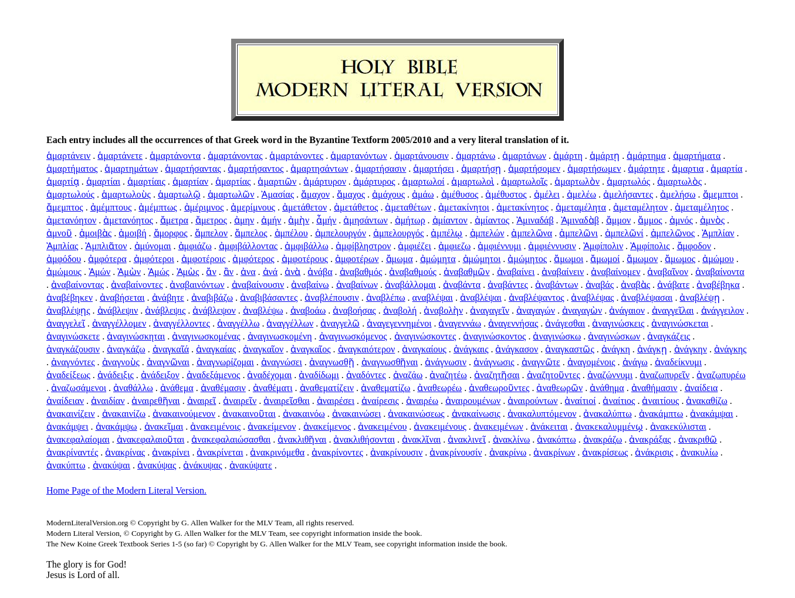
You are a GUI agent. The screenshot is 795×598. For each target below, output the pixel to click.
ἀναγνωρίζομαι (225, 362)
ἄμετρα (174, 220)
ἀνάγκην (690, 349)
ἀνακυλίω (699, 452)
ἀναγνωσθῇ (331, 362)
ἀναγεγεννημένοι (399, 323)
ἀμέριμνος (204, 207)
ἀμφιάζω (195, 246)
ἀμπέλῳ (446, 233)
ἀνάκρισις (654, 452)
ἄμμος (650, 220)
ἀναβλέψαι (481, 298)
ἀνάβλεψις (165, 310)
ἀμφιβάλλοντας (248, 246)
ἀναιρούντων (532, 401)
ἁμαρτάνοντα (175, 156)
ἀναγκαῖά (171, 349)
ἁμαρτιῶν (277, 181)
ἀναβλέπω (385, 298)
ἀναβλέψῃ (699, 298)
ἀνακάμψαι (711, 414)
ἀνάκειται (549, 426)
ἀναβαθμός (361, 272)
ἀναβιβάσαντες (268, 298)
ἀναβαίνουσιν (258, 285)
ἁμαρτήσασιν (380, 169)
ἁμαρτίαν (190, 181)
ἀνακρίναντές (72, 452)
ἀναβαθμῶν (467, 272)
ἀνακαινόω (304, 414)
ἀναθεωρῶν (559, 388)
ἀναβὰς (635, 285)
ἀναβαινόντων (197, 285)
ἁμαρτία (726, 169)
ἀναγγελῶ (340, 323)
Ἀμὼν (129, 272)
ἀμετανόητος (128, 220)
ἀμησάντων (365, 220)
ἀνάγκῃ (652, 349)
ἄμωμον (642, 259)
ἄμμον (618, 220)
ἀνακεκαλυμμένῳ (609, 426)
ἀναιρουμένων (472, 401)
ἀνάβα (319, 272)
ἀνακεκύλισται (678, 426)
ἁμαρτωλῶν (231, 194)
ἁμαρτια (687, 169)
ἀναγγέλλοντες (181, 323)
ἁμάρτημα (646, 156)
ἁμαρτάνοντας (235, 156)
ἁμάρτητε (646, 169)
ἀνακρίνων (554, 452)
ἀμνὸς (712, 220)
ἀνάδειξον (160, 375)
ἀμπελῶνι (578, 233)
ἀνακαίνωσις (476, 414)
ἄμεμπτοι (721, 194)
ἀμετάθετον (304, 207)
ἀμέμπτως (157, 207)
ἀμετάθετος (356, 207)
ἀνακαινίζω (124, 414)
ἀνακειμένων (498, 426)
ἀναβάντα (462, 285)
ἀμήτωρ (410, 220)
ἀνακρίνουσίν (455, 452)
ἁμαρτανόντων (358, 156)
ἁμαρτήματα (697, 156)
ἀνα (248, 272)
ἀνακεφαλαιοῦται (151, 439)
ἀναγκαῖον (263, 349)
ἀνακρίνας (125, 452)
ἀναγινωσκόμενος (353, 336)
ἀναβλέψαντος (536, 298)
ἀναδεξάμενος (214, 375)
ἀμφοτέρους (305, 259)
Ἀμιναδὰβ (580, 220)
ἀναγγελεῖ (65, 323)
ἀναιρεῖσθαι (286, 401)
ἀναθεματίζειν (327, 388)
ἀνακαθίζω (706, 401)
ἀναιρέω (422, 401)
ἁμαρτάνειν (68, 156)
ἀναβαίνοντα (720, 272)
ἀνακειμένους (440, 426)
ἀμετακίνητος (522, 207)
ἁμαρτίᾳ (62, 181)
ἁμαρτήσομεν (534, 169)
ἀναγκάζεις (668, 336)
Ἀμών (99, 272)
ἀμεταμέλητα (581, 207)
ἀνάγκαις (471, 349)
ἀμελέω (581, 194)
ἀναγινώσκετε (73, 336)
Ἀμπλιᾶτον (106, 246)
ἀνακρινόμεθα (277, 452)
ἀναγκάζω (126, 349)
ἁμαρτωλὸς (679, 181)
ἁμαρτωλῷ (179, 194)
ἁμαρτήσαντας (193, 169)
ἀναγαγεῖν (489, 310)
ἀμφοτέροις (203, 259)
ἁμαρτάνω (476, 156)
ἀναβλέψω (263, 310)
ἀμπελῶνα (531, 233)
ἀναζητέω (448, 375)
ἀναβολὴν (443, 310)
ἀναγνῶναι (168, 362)
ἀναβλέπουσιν (331, 298)
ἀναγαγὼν (582, 310)
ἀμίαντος (492, 220)
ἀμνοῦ (59, 233)
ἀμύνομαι (152, 246)
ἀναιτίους (660, 401)
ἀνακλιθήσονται (364, 439)
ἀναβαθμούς (413, 272)
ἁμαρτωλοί (423, 181)
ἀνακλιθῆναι (302, 439)
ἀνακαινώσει (356, 414)
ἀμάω (423, 194)
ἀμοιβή (132, 233)
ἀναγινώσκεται (679, 323)
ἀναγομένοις (591, 362)
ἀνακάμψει (67, 426)
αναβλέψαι (432, 298)
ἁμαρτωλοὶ (472, 181)
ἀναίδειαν (65, 401)
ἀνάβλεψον (213, 310)
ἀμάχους (388, 194)
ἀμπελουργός (398, 233)
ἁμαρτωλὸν (577, 181)
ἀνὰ (292, 272)
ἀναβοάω (308, 310)
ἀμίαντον (450, 220)
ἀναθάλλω (133, 388)
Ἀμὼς (188, 272)
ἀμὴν (298, 220)
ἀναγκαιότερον (366, 349)
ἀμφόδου (63, 259)
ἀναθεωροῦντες (499, 388)
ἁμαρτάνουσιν (421, 156)
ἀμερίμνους (253, 207)
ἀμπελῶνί (624, 233)
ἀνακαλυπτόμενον (542, 414)
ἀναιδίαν (107, 401)
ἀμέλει (547, 194)
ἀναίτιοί (580, 401)
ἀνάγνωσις (494, 362)
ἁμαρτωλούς (70, 194)
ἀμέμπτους (111, 207)
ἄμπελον (211, 233)
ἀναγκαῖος (310, 349)
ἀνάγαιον (627, 310)
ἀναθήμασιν (654, 388)
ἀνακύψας (156, 465)
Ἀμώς (158, 272)
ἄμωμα (399, 259)
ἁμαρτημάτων (131, 169)
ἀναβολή (400, 310)
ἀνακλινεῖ (467, 439)
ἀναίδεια (701, 388)
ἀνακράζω (603, 439)
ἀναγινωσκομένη (280, 336)
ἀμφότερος (253, 259)
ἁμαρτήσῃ (481, 169)
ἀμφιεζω (454, 246)
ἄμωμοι (568, 259)
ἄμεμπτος (64, 207)
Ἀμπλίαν (718, 233)
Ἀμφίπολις (649, 246)
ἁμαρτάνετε (120, 156)
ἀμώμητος (527, 259)
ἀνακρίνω (508, 452)
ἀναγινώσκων (614, 336)
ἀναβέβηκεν (69, 298)
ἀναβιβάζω (212, 298)
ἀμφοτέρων (357, 259)
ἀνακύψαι (111, 465)
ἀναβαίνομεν (615, 272)
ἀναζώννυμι (609, 375)
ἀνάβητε (168, 298)
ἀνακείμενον (272, 426)
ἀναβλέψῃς (68, 310)
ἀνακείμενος (327, 426)
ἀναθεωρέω (439, 388)
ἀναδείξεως (68, 375)
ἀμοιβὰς (95, 233)
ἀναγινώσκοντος (494, 336)
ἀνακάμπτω (661, 414)
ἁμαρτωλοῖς (524, 181)
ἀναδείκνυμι (678, 362)
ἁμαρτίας (233, 181)
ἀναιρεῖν (239, 401)
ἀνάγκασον (516, 349)
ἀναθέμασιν (223, 388)
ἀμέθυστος (505, 194)
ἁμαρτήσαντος (255, 169)
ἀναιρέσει (335, 401)
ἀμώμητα (438, 259)
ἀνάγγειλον (723, 310)
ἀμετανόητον (71, 220)
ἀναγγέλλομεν (119, 323)
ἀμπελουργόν (340, 233)
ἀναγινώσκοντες (425, 336)
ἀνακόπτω (556, 439)
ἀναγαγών (535, 310)
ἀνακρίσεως (605, 452)
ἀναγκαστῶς (569, 349)
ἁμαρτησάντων (319, 169)
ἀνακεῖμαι (164, 426)
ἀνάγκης (730, 349)
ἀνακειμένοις (215, 426)
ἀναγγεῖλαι (673, 310)
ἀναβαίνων (357, 285)
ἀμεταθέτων (408, 207)
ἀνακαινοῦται (249, 414)
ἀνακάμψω (116, 426)
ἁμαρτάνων (524, 156)
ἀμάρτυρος (374, 181)
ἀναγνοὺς (121, 362)
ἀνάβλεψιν (117, 310)
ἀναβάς (600, 285)
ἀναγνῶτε (541, 362)
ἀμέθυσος (460, 194)
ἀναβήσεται (122, 298)
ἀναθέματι (273, 388)
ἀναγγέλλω (238, 323)
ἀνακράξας (650, 439)
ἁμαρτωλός (628, 181)
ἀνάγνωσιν (445, 362)
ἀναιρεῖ (201, 401)
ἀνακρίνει (171, 452)
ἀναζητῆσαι (497, 375)
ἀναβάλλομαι (410, 285)
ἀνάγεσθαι (565, 323)
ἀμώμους (64, 272)
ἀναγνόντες (73, 362)
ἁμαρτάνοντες (296, 156)
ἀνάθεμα (177, 388)
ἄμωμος (680, 259)
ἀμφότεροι (154, 259)
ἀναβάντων (557, 285)
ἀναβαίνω (310, 285)
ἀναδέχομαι (269, 375)
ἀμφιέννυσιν (552, 246)
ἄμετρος (211, 220)
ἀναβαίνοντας (77, 285)
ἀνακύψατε (250, 465)
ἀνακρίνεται (220, 452)
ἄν (211, 272)
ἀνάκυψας (202, 465)
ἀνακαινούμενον (184, 414)
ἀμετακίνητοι (463, 207)
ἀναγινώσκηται (136, 336)
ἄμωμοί (605, 259)
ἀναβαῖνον (667, 272)
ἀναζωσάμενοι (78, 388)
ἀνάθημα (607, 388)
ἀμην (244, 220)
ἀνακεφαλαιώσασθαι (230, 439)
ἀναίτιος (619, 401)
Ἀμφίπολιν (603, 246)
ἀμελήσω (677, 194)
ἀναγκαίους (424, 349)
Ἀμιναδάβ (535, 220)
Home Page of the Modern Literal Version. (126, 490)
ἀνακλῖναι (421, 439)
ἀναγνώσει (281, 362)
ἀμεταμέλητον (640, 207)
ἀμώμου (718, 259)
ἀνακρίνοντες (337, 452)
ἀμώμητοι (482, 259)
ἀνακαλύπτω (607, 414)
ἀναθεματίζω (385, 388)
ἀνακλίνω (511, 439)
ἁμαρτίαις (146, 181)
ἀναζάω (408, 375)
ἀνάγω (635, 362)
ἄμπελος (251, 233)
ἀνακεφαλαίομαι (78, 439)
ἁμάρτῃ (605, 156)
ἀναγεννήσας (513, 323)
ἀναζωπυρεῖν (664, 375)
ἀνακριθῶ (698, 439)
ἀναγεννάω (459, 323)
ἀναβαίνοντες (137, 285)
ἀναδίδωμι (319, 375)
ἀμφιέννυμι (499, 246)
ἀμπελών (487, 233)
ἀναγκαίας (216, 349)
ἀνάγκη (615, 349)
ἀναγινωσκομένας (206, 336)
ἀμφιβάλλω (307, 246)
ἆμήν (326, 220)
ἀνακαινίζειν (70, 414)
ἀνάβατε (673, 285)
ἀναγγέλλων (289, 323)
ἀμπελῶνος (673, 233)
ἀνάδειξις (115, 375)
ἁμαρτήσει (433, 169)
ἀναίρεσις (380, 401)
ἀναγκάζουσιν (73, 349)
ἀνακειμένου (382, 426)
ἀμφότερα (107, 259)
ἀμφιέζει (414, 246)
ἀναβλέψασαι (646, 298)
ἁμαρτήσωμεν (594, 169)
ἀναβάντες (508, 285)
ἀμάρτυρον (324, 181)
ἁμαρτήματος (71, 169)
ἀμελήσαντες (628, 194)
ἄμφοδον (694, 246)
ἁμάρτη (568, 156)
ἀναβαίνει (516, 272)
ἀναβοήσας (354, 310)
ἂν (229, 272)
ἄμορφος (171, 233)
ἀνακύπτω (66, 465)
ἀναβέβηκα (717, 285)
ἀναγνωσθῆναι (389, 362)
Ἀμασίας (277, 194)
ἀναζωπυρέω (720, 375)
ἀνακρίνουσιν (396, 452)
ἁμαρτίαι (103, 181)
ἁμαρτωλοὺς (126, 194)
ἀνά (270, 272)
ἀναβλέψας (592, 298)
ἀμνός (681, 220)
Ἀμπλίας (62, 246)
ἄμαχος (351, 194)
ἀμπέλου (291, 233)
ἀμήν (271, 220)
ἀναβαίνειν (563, 272)
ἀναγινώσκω (557, 336)
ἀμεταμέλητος (702, 207)
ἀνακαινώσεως (416, 414)
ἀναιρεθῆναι (155, 401)
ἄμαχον (315, 194)
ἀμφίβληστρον (363, 246)
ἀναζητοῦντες (553, 375)
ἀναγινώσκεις (618, 323)
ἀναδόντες (366, 375)
